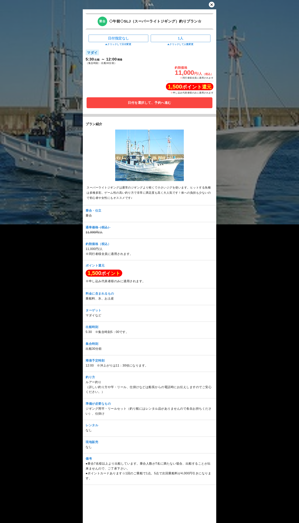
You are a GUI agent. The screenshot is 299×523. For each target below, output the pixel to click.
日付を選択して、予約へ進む (149, 103)
